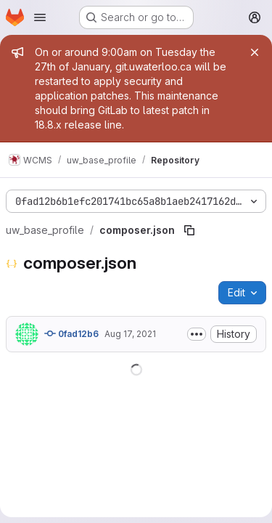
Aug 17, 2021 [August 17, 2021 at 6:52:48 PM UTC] (130, 333)
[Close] (254, 52)
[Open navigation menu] (39, 17)
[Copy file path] (189, 230)
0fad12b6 (71, 333)
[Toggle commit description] (196, 334)
